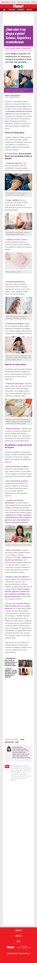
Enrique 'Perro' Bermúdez (23, 2)
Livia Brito (13, 2)
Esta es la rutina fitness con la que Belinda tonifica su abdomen (18, 156)
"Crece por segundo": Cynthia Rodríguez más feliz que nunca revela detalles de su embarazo (11, 673)
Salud (22, 740)
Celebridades (20, 10)
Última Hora (12, 10)
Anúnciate (18, 930)
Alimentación (9, 742)
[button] (15, 66)
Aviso (18, 941)
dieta (17, 742)
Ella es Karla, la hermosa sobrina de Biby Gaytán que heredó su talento (11, 663)
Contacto (18, 936)
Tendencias (29, 10)
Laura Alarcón (15, 95)
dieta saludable (10, 106)
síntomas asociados (11, 149)
